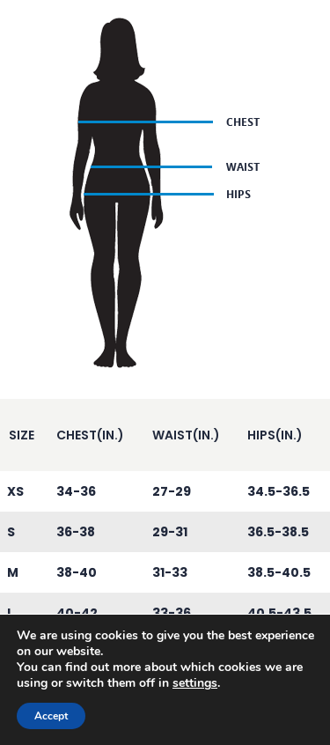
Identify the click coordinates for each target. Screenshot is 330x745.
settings (194, 683)
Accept (51, 716)
